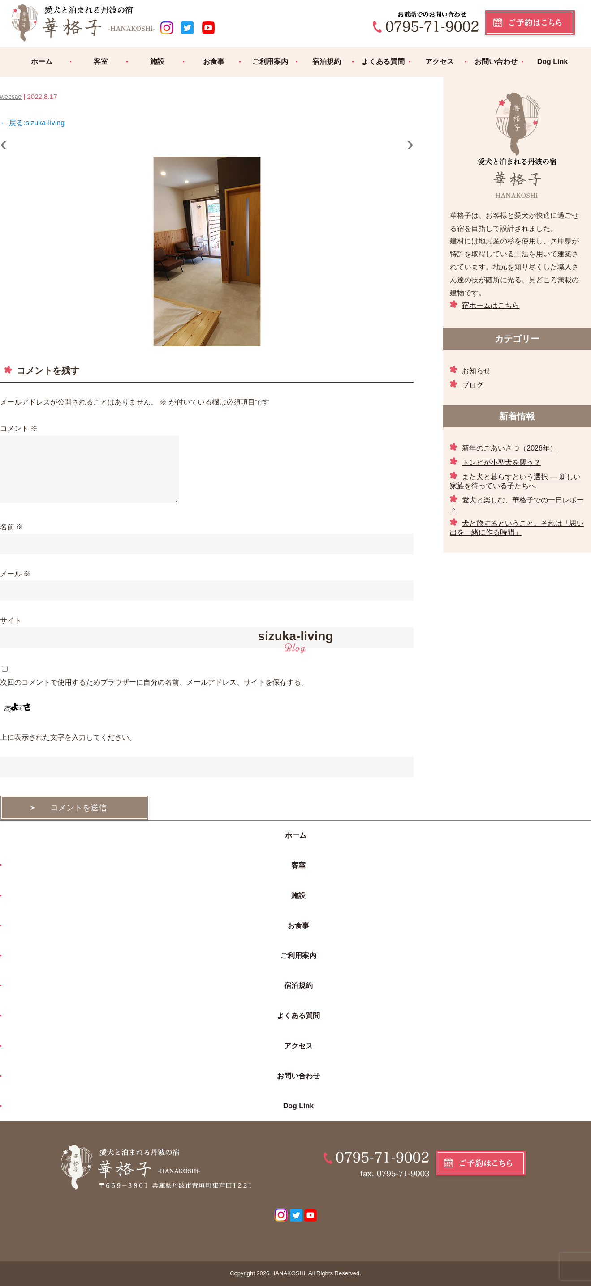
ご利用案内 (270, 61)
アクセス (439, 61)
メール (15, 574)
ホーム (41, 61)
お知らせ (476, 371)
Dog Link (552, 61)
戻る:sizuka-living (32, 123)
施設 (157, 61)
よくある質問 (383, 61)
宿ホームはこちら (490, 305)
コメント (19, 428)
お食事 (213, 61)
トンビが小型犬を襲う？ (501, 462)
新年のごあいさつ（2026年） (509, 448)
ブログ (472, 385)
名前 (11, 527)
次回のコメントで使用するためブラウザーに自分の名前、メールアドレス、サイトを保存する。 (154, 682)
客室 (101, 61)
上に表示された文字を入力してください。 (68, 737)
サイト (11, 620)
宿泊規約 (326, 61)
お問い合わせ (496, 61)
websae (11, 96)
